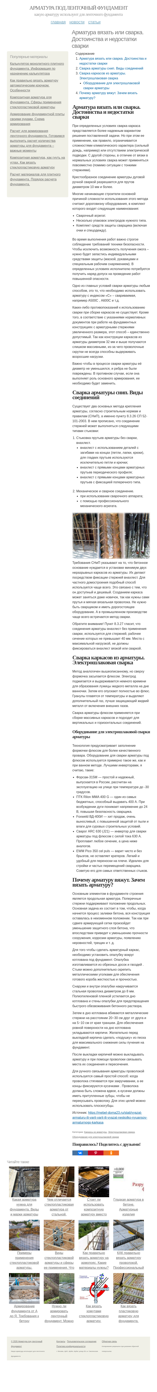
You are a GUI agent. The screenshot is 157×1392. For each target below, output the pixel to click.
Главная (58, 22)
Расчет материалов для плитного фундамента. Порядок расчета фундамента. (35, 179)
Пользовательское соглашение (81, 1341)
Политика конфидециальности (70, 1346)
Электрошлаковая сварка (121, 1132)
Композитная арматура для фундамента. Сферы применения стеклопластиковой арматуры (35, 102)
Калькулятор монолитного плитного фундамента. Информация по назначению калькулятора (37, 68)
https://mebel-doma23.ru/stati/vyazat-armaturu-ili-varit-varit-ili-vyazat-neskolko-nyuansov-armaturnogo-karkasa (109, 1117)
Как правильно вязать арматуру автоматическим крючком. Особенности (34, 85)
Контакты (60, 1341)
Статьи (94, 22)
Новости (76, 22)
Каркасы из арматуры (95, 1132)
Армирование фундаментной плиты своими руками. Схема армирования (37, 119)
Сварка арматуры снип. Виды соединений (111, 68)
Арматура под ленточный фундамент (78, 8)
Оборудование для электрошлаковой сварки (95, 1137)
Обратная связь (109, 1341)
